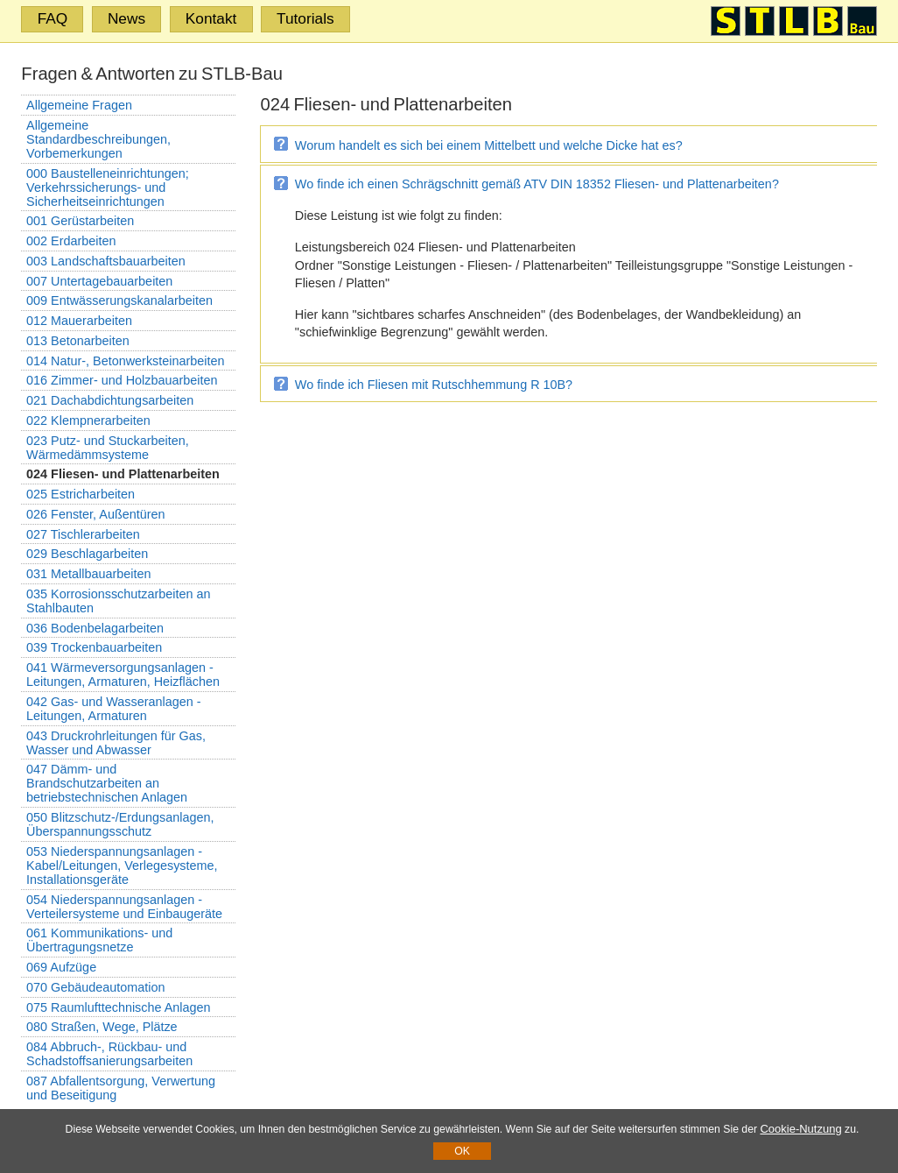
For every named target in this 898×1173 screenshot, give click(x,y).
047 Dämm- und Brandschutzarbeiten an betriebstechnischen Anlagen (106, 783)
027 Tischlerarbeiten (83, 534)
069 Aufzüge (61, 967)
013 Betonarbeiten (78, 341)
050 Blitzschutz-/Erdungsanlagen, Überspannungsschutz (120, 824)
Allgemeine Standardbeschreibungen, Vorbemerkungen (98, 139)
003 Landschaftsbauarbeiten (106, 261)
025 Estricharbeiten (80, 494)
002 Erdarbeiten (71, 241)
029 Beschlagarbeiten (87, 554)
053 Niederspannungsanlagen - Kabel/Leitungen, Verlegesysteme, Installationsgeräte (121, 865)
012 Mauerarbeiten (79, 321)
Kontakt (211, 18)
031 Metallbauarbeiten (88, 574)
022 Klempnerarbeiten (88, 420)
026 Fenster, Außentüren (95, 514)
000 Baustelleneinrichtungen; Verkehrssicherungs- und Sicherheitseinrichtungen (107, 187)
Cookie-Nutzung (800, 1128)
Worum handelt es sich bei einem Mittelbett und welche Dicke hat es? (489, 145)
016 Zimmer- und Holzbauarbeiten (121, 380)
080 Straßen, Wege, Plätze (102, 1027)
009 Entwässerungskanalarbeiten (119, 300)
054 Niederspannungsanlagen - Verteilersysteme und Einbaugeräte (124, 907)
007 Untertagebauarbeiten (99, 281)
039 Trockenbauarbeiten (94, 647)
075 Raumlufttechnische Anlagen (118, 1007)
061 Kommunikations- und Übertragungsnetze (99, 940)
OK (462, 1151)
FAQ (53, 18)
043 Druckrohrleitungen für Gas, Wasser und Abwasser (116, 743)
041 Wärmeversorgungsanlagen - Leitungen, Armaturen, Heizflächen (123, 675)
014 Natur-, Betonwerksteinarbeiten (125, 361)
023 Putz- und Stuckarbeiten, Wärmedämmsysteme (107, 448)
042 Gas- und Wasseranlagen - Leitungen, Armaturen (113, 709)
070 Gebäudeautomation (95, 987)
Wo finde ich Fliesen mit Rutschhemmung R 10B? (433, 385)
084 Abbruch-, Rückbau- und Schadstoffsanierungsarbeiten (109, 1054)
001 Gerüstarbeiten (80, 221)
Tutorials (305, 18)
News (126, 18)
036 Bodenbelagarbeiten (95, 628)
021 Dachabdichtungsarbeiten (109, 400)
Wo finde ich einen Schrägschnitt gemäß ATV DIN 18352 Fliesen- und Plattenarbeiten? (537, 184)
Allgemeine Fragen (79, 105)
